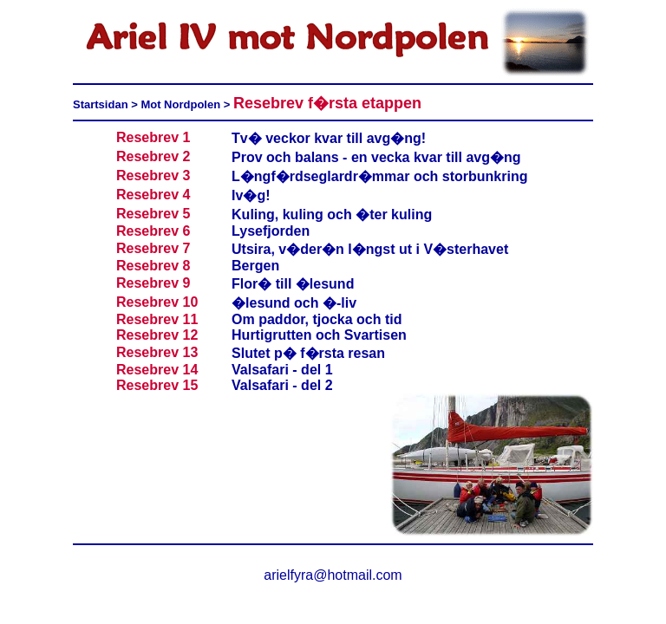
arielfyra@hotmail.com (333, 575)
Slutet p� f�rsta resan (308, 353)
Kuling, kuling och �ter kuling (332, 214)
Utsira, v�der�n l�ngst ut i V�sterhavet (370, 249)
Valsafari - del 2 (282, 385)
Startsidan (102, 104)
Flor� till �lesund (293, 283)
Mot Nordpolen (180, 104)
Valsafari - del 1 (282, 369)
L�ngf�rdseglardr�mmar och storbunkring (379, 176)
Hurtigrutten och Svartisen (319, 335)
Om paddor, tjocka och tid (317, 319)
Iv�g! (251, 195)
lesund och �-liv (300, 303)
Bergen (255, 265)
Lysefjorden (271, 231)
